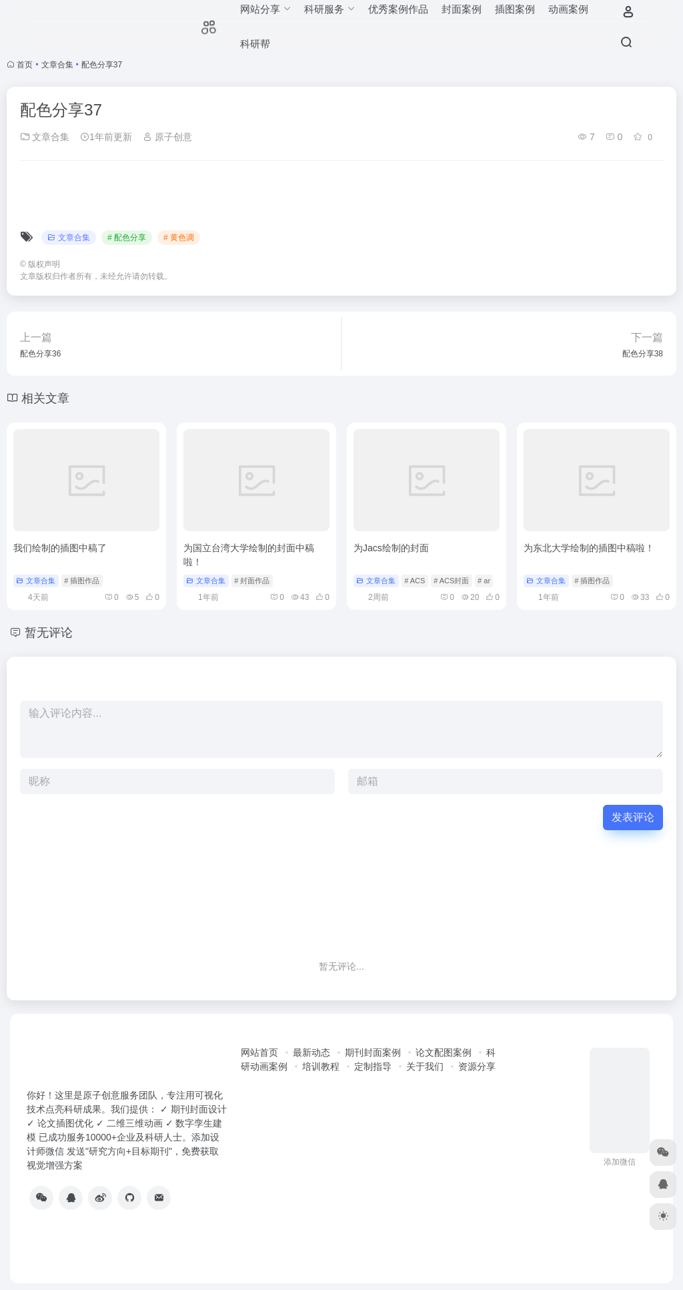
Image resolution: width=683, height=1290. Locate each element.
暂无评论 (49, 632)
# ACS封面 (451, 581)
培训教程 (320, 1066)
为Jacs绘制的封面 (391, 548)
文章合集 (57, 64)
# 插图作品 (81, 581)
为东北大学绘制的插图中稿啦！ (589, 548)
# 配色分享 (126, 237)
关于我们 (425, 1066)
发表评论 (633, 817)
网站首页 (259, 1052)
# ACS (414, 581)
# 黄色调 (178, 237)
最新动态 (311, 1052)
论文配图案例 (444, 1052)
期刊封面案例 (373, 1052)
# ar (484, 581)
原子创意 (167, 136)
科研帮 (255, 43)
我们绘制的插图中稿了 (60, 548)
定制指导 (373, 1066)
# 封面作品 (251, 581)
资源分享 (477, 1066)
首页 (25, 64)
